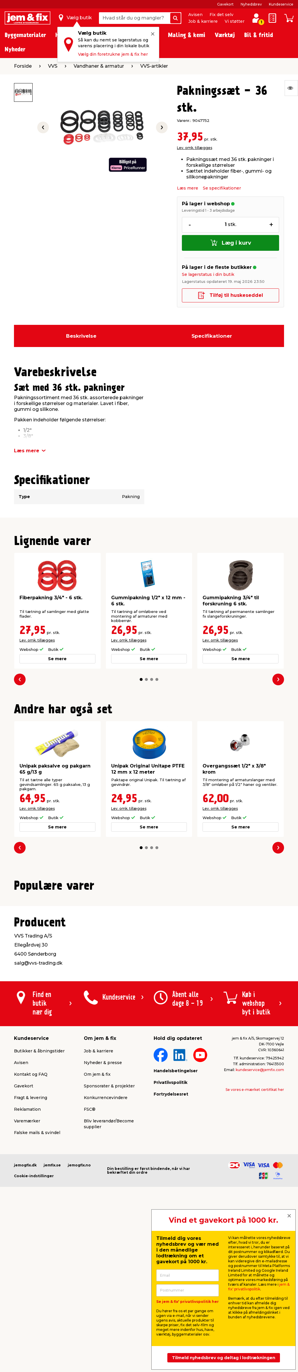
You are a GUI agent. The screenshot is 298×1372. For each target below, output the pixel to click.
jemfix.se (52, 1303)
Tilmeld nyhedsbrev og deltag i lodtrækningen (223, 1357)
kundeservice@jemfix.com (260, 1207)
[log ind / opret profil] (256, 18)
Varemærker (27, 1258)
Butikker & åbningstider (39, 1188)
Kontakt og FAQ (30, 1212)
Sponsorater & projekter (109, 1223)
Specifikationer (211, 336)
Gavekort (225, 4)
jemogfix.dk (25, 1303)
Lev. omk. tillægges (194, 148)
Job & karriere (203, 21)
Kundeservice (281, 4)
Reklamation (27, 1247)
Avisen (195, 14)
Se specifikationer (222, 188)
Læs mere (187, 188)
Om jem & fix (97, 1212)
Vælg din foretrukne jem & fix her (113, 54)
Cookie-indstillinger (34, 1313)
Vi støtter (234, 21)
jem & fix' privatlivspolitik (259, 1286)
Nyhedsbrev (251, 4)
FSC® (89, 1247)
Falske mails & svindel (37, 1270)
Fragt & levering (30, 1235)
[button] (141, 679)
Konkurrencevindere (105, 1235)
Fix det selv (221, 14)
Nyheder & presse (103, 1200)
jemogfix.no (79, 1303)
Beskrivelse (81, 336)
